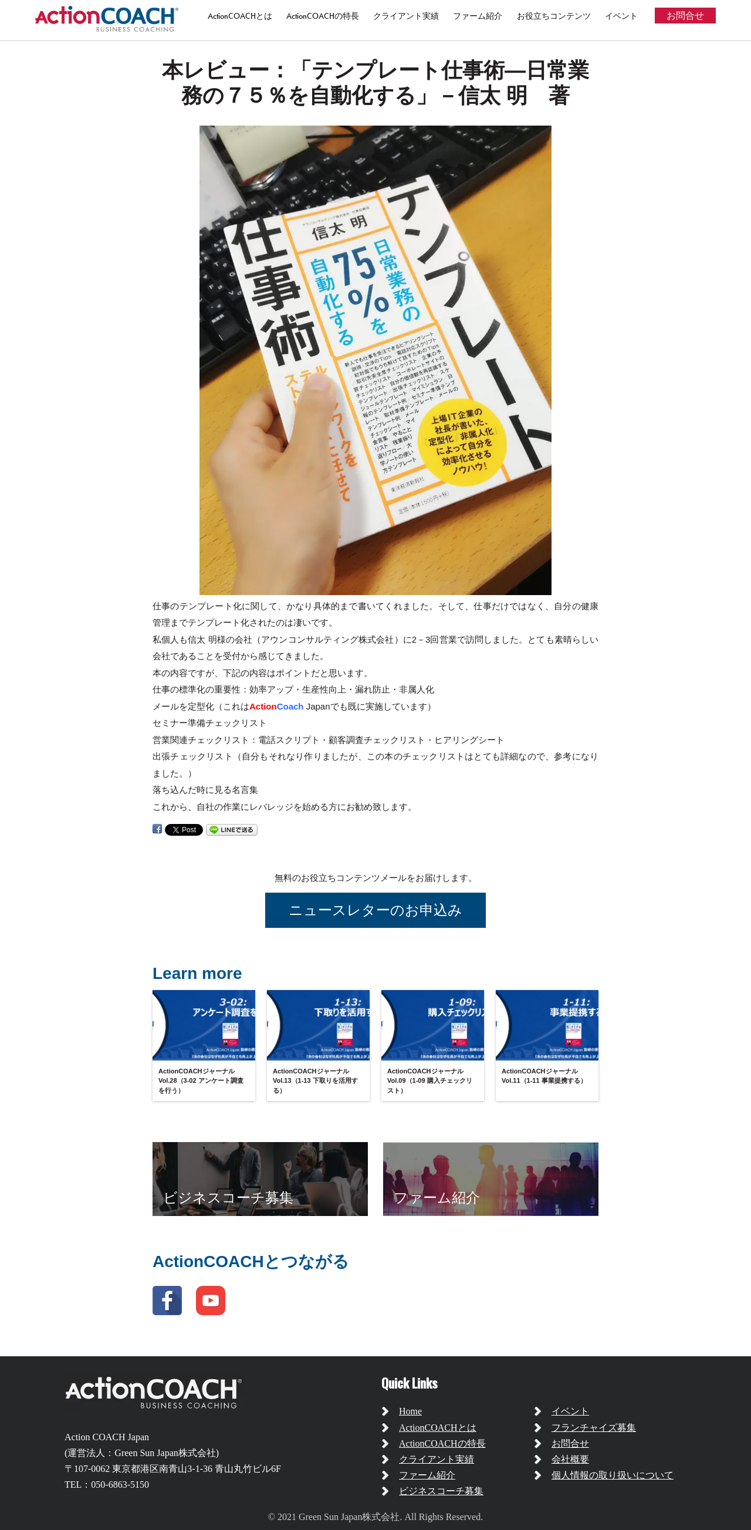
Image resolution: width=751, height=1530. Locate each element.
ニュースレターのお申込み (375, 910)
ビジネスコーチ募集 (441, 1491)
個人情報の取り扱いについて (613, 1475)
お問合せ (685, 16)
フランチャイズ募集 (594, 1428)
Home (410, 1411)
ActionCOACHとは (240, 16)
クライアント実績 (406, 16)
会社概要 (570, 1459)
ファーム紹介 (477, 16)
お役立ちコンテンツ (554, 16)
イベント (621, 16)
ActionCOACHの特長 (322, 16)
